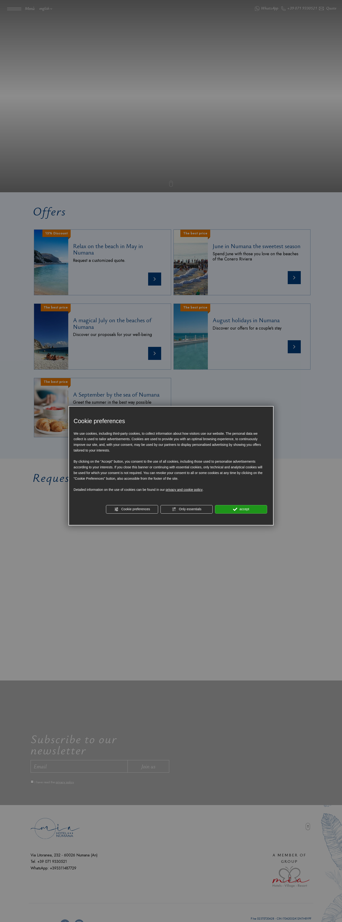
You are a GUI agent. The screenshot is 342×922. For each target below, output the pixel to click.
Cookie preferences (132, 509)
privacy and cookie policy (184, 490)
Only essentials (186, 509)
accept (241, 509)
